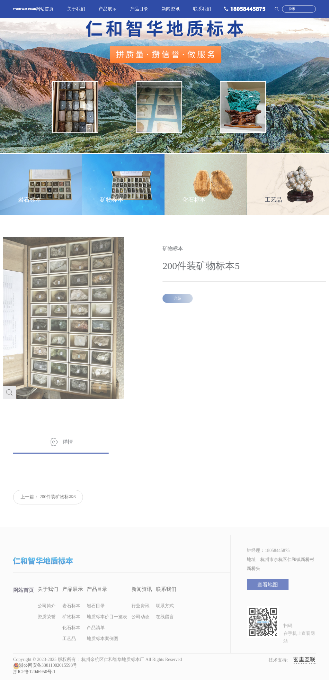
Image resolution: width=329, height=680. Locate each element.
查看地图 (267, 591)
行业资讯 (140, 612)
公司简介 (47, 612)
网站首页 (45, 9)
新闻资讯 (171, 9)
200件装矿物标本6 (58, 503)
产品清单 (96, 634)
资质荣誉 (47, 623)
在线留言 (165, 623)
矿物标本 (71, 623)
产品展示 (108, 9)
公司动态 (140, 623)
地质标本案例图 (102, 645)
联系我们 (202, 9)
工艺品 (69, 645)
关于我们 (76, 9)
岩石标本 (71, 612)
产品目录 (139, 9)
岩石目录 (96, 612)
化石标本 (71, 634)
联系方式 (165, 612)
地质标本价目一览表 (107, 623)
